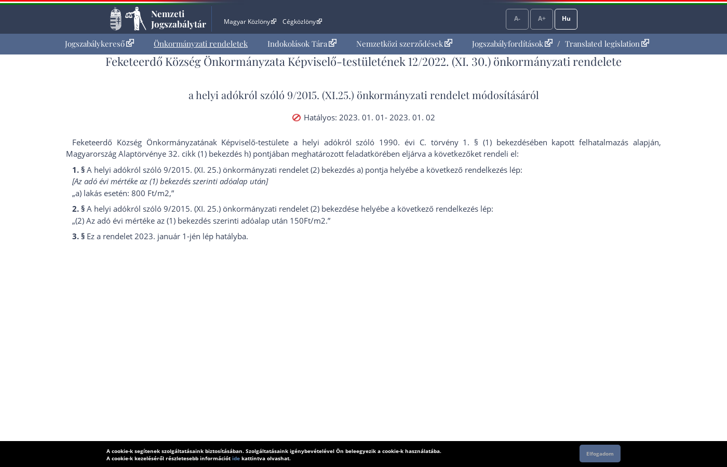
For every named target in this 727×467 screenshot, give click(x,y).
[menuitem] (99, 44)
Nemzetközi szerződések (404, 43)
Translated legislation (607, 43)
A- (517, 18)
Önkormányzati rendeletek (201, 43)
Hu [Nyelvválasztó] (566, 18)
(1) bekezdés (189, 220)
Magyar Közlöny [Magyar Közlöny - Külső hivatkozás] (250, 21)
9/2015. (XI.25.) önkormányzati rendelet (378, 95)
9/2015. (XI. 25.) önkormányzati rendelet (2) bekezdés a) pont (273, 169)
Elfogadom (600, 453)
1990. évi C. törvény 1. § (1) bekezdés (454, 142)
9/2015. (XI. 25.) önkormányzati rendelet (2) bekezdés (259, 208)
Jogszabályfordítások (512, 43)
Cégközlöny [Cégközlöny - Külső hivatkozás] (302, 21)
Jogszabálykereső (99, 43)
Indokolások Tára (301, 43)
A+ (542, 18)
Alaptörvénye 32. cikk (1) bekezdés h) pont (194, 153)
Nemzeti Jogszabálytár (178, 19)
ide (236, 458)
